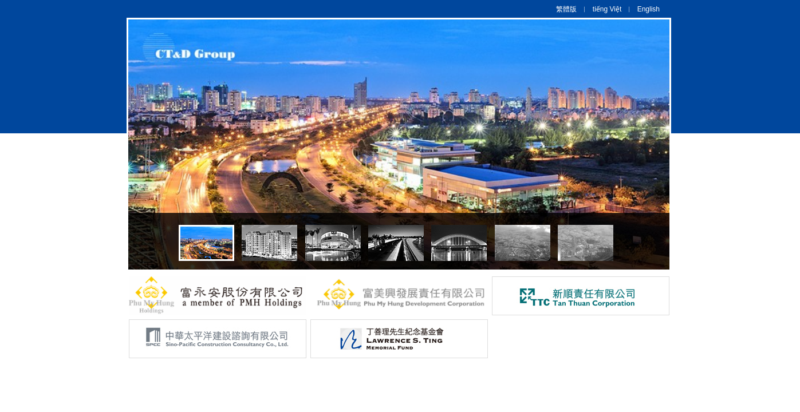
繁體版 (566, 9)
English (648, 9)
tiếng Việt (607, 9)
